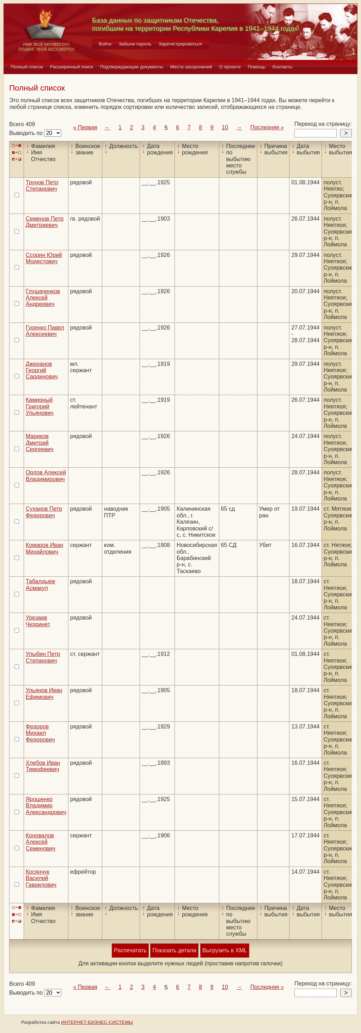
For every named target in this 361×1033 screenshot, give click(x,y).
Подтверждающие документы (131, 66)
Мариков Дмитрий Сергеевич (39, 442)
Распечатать (130, 950)
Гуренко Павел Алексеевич (45, 331)
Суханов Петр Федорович (44, 512)
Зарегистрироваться (180, 44)
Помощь (256, 66)
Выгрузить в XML (224, 950)
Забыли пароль (134, 44)
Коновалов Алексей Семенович (40, 841)
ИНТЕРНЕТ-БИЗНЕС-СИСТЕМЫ (97, 1022)
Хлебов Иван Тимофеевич (43, 766)
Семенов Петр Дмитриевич (44, 222)
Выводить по (26, 133)
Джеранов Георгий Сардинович (42, 370)
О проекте (230, 66)
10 (225, 127)
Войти (105, 44)
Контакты (282, 66)
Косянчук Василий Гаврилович (41, 878)
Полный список (27, 66)
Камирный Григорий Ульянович (40, 406)
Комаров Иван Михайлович (44, 548)
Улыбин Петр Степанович (43, 657)
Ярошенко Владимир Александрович (46, 805)
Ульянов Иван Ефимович (44, 693)
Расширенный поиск (71, 66)
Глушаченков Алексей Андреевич (43, 297)
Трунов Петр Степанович (42, 185)
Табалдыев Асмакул (40, 584)
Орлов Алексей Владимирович (46, 475)
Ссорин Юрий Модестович (44, 258)
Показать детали (174, 950)
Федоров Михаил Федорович (40, 733)
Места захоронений (191, 66)
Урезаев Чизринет (38, 621)
